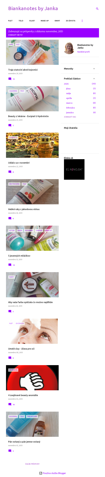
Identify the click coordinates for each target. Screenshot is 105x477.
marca (69, 103)
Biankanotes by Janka (33, 8)
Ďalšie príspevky (32, 464)
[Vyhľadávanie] (97, 8)
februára (70, 108)
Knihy (57, 21)
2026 (66, 84)
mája (68, 93)
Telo (21, 21)
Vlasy (32, 21)
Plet (10, 21)
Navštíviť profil (83, 52)
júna (68, 88)
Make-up (45, 21)
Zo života (70, 21)
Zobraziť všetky (15, 35)
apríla (69, 98)
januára (70, 112)
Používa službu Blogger (52, 473)
